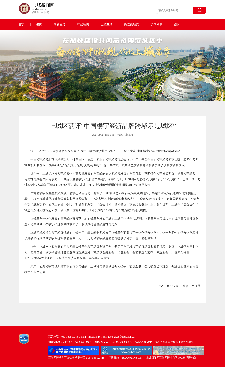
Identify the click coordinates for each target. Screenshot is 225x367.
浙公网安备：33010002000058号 (113, 342)
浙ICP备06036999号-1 (81, 342)
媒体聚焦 (156, 24)
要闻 (39, 24)
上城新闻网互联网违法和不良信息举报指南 (171, 357)
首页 (22, 24)
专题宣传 (60, 24)
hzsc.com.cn (128, 336)
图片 (177, 24)
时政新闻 (83, 24)
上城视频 (106, 24)
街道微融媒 (131, 24)
